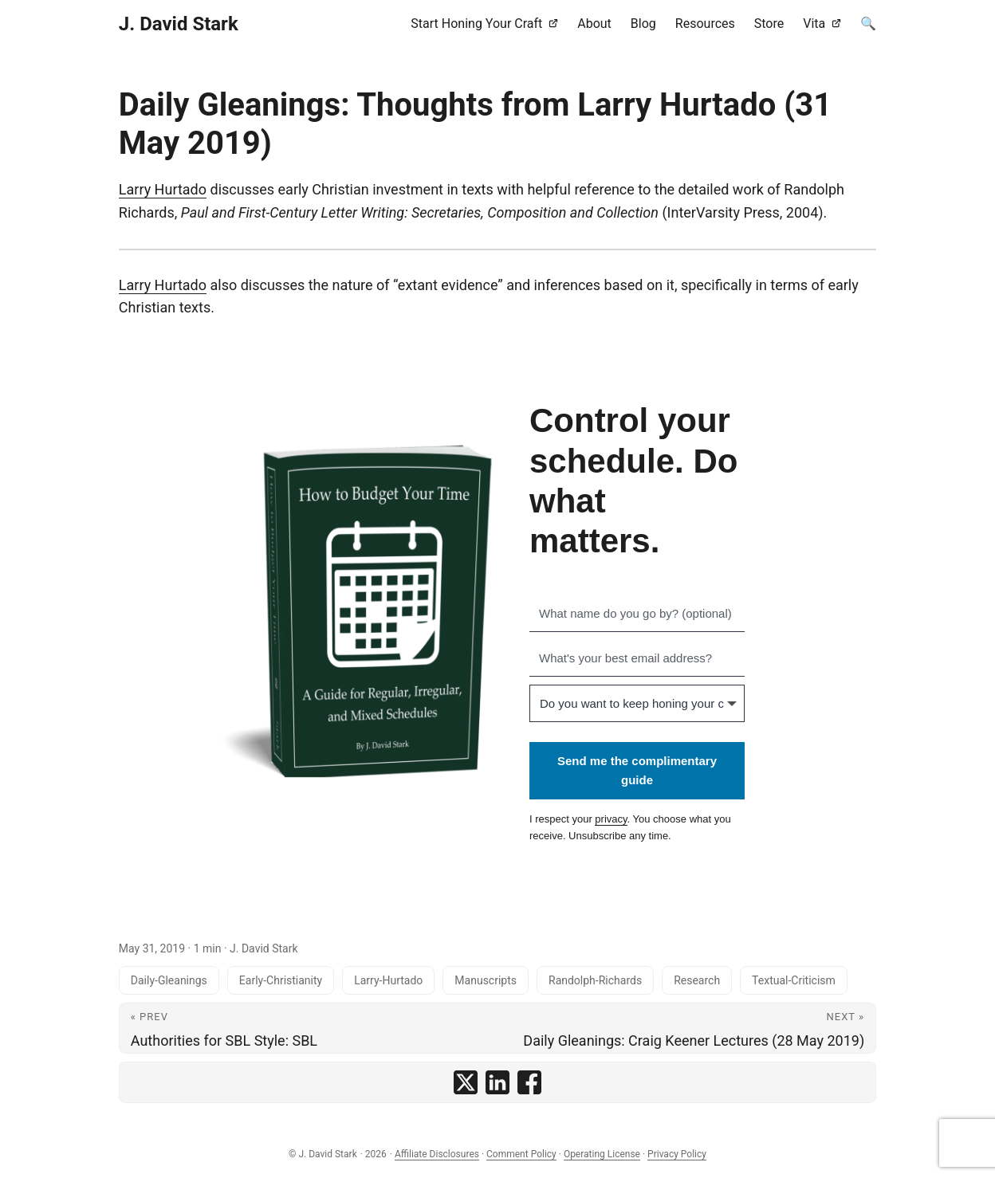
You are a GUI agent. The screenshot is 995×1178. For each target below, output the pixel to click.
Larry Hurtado (162, 189)
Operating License (602, 1154)
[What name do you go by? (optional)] (637, 613)
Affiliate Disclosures (437, 1154)
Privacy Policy (676, 1154)
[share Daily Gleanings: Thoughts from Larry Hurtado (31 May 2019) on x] (466, 1082)
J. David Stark (178, 24)
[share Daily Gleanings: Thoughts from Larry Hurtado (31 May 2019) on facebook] (529, 1082)
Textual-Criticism (794, 980)
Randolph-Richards (595, 980)
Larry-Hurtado (388, 980)
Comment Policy (521, 1154)
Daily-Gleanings (169, 980)
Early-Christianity (280, 980)
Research (697, 980)
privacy (611, 819)
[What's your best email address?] (637, 658)
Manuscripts (485, 980)
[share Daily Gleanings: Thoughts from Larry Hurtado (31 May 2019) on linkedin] (497, 1082)
